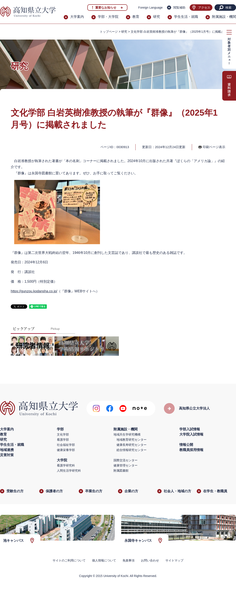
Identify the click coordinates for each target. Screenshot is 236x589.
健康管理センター (125, 465)
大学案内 (77, 16)
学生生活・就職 (186, 16)
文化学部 (63, 434)
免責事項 (129, 560)
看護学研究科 (66, 465)
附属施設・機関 (224, 16)
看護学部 (63, 439)
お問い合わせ (150, 560)
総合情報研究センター (131, 450)
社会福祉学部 (66, 444)
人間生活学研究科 (69, 470)
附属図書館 (121, 470)
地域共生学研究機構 (127, 434)
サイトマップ (174, 560)
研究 (156, 16)
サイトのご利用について (69, 560)
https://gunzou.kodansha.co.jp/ (34, 291)
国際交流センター (125, 460)
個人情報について (104, 560)
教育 (135, 16)
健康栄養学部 (66, 450)
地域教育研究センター (131, 439)
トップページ (109, 31)
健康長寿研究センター (131, 444)
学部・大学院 (108, 16)
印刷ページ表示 (214, 147)
